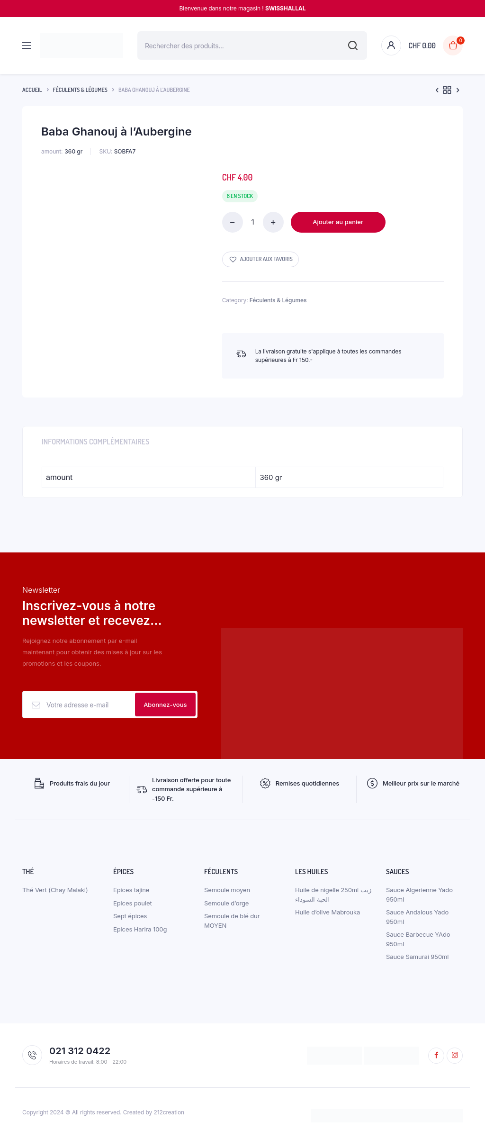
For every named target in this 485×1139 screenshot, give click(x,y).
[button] (260, 259)
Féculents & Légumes (80, 89)
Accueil (32, 89)
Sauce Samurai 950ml (417, 959)
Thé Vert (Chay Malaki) (55, 892)
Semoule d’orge (226, 905)
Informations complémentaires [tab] (95, 441)
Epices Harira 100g (140, 931)
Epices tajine (131, 892)
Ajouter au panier (338, 222)
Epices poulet (132, 905)
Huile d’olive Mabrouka (327, 914)
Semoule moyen (227, 892)
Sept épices (130, 918)
